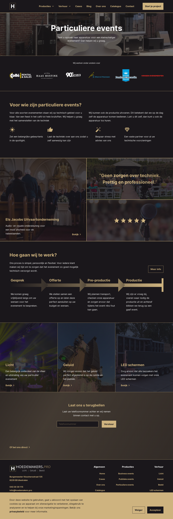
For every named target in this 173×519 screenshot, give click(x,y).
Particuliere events (125, 485)
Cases (78, 6)
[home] (13, 6)
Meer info (156, 269)
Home (102, 473)
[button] (46, 6)
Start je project (153, 6)
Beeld (160, 485)
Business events (126, 473)
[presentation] (86, 436)
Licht (161, 473)
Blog (88, 6)
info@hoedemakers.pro (21, 490)
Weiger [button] (139, 510)
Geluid (160, 479)
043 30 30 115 (16, 487)
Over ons (101, 6)
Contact (130, 6)
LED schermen (156, 490)
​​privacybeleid (17, 511)
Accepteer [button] (155, 510)
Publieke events (126, 479)
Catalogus (115, 6)
